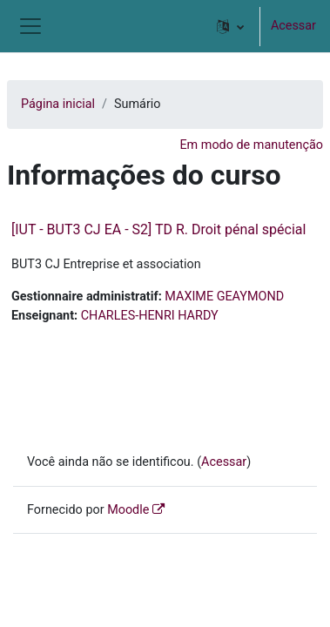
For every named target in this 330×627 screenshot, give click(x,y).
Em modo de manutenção (251, 145)
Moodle (128, 509)
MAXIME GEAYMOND (224, 296)
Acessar (293, 25)
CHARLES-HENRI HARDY (150, 315)
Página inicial (58, 104)
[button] (230, 26)
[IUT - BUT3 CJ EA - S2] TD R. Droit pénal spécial (158, 229)
